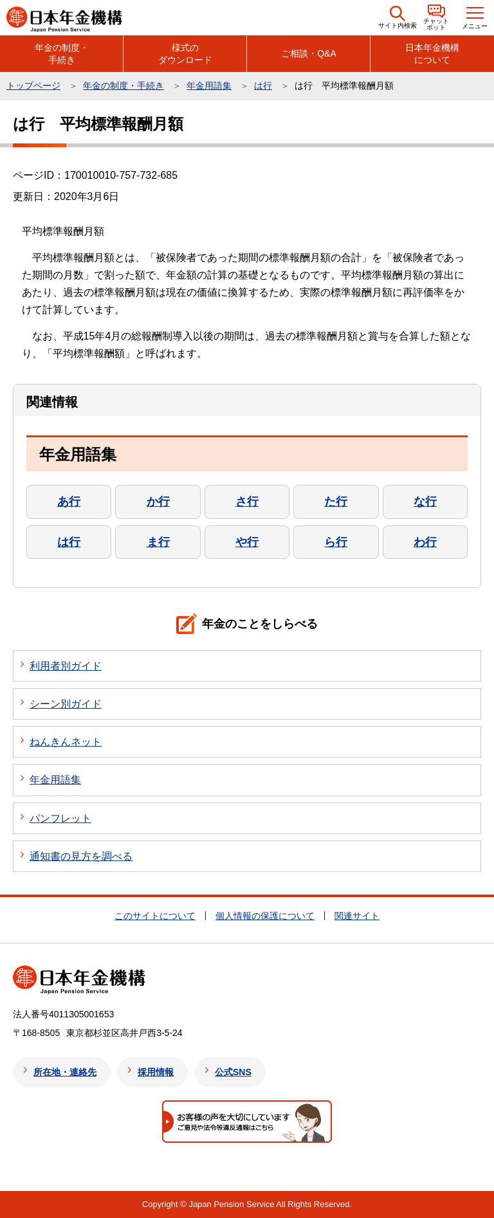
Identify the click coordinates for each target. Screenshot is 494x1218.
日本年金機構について (432, 53)
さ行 (247, 501)
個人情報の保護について (265, 916)
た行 (335, 501)
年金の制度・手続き (62, 53)
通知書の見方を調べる (81, 856)
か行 (158, 501)
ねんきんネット (66, 741)
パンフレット (60, 818)
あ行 (68, 501)
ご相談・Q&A (308, 53)
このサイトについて (155, 916)
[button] (397, 17)
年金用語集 (209, 85)
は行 (263, 85)
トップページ (33, 85)
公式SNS (233, 1072)
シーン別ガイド (66, 703)
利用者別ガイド (66, 665)
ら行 (335, 542)
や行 (247, 542)
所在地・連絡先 (64, 1072)
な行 (425, 501)
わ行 (425, 542)
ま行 (158, 542)
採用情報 (156, 1072)
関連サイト (357, 916)
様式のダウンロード (185, 53)
